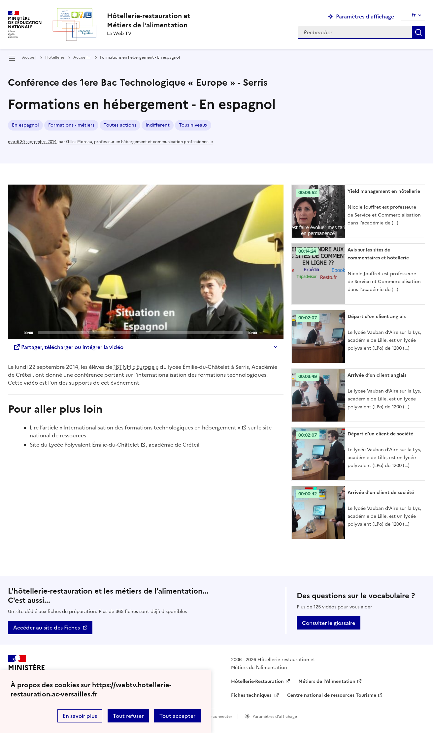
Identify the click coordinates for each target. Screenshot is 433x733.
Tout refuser (128, 716)
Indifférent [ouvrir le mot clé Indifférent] (158, 125)
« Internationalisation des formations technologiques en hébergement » (149, 427)
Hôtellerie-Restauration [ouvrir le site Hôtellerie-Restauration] (257, 681)
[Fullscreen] (275, 332)
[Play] (145, 262)
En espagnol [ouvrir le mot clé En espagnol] (25, 125)
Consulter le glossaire (328, 623)
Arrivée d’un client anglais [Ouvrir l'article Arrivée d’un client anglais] (377, 375)
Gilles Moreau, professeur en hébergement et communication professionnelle (139, 142)
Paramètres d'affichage (274, 716)
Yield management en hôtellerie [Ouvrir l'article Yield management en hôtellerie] (384, 191)
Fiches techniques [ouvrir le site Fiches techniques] (252, 695)
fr (414, 15)
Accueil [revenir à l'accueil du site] (29, 57)
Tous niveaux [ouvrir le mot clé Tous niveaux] (193, 125)
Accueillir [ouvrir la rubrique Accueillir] (82, 57)
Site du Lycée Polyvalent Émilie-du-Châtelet (84, 445)
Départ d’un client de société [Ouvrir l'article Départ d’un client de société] (380, 433)
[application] (145, 262)
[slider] (140, 332)
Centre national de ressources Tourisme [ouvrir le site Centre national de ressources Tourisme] (331, 695)
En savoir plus (80, 716)
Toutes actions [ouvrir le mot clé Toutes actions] (120, 125)
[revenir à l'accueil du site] (148, 20)
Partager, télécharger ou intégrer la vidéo (68, 347)
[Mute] (264, 332)
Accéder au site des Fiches (46, 627)
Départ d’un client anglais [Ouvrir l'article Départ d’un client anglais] (377, 316)
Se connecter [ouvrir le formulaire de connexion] (219, 716)
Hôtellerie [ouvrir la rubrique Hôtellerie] (54, 57)
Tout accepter (177, 716)
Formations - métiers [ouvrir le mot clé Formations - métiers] (71, 125)
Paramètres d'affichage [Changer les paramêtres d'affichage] (365, 16)
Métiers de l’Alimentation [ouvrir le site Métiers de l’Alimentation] (326, 681)
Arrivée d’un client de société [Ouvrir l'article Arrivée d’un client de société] (381, 492)
